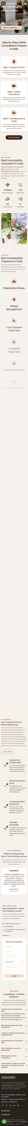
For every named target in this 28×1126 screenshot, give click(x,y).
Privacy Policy (19, 1124)
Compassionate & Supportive (18, 803)
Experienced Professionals (16, 761)
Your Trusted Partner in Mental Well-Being (11, 724)
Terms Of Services (10, 1124)
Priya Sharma (14, 889)
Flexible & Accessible (15, 823)
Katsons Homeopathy (6, 1121)
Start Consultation (14, 137)
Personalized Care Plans (18, 782)
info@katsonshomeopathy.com (13, 924)
